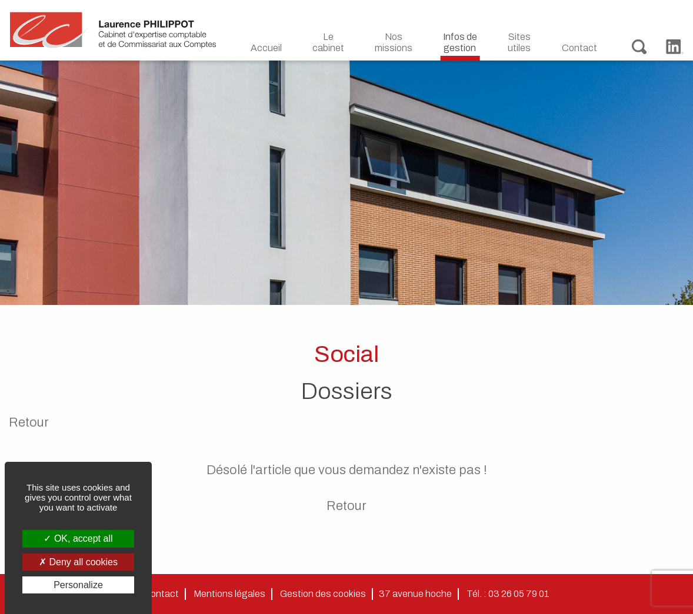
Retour (29, 422)
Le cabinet (328, 42)
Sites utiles (519, 42)
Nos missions (393, 42)
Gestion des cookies (323, 594)
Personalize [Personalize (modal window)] (78, 585)
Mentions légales (229, 594)
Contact (579, 48)
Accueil (266, 48)
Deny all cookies (78, 562)
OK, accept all (78, 538)
